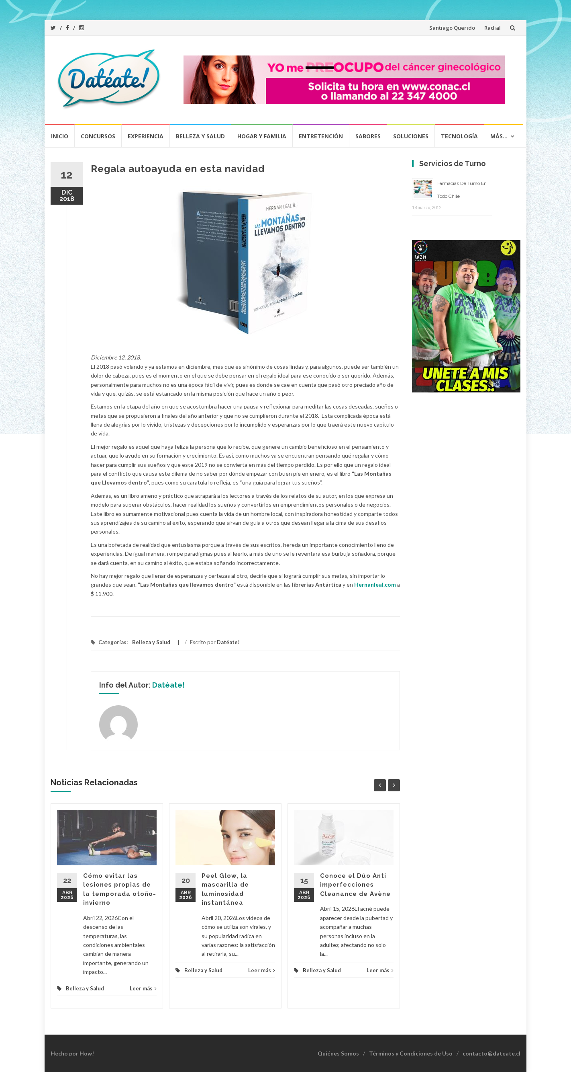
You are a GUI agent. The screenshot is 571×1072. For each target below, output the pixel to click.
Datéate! (228, 642)
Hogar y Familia (261, 136)
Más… (499, 136)
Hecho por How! (72, 1053)
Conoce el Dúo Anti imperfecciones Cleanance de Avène (355, 884)
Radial (492, 27)
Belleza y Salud (200, 136)
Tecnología (459, 136)
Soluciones (410, 136)
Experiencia (145, 136)
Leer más (143, 988)
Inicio (59, 136)
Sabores (368, 136)
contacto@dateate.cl (491, 1053)
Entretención (321, 136)
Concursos (98, 136)
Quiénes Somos (338, 1053)
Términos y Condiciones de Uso (411, 1053)
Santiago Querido (452, 27)
